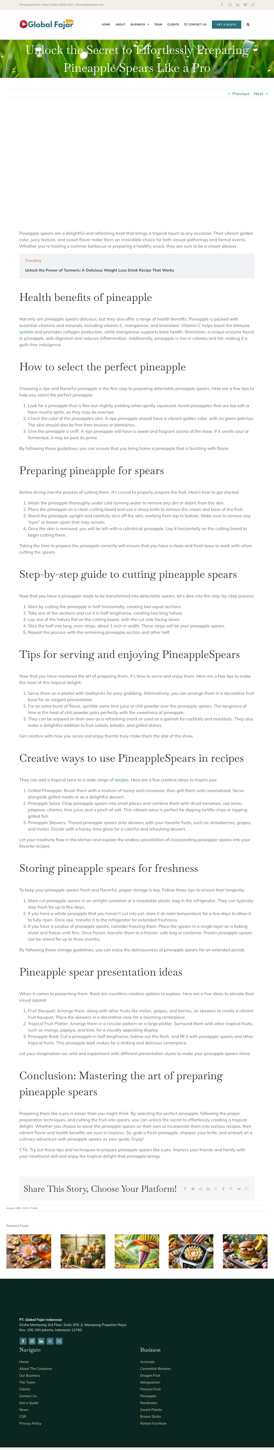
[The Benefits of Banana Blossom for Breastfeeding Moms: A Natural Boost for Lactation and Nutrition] (137, 1237)
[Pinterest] (231, 1188)
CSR (22, 1416)
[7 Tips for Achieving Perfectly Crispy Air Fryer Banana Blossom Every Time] (191, 1237)
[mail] (59, 1341)
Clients (24, 1389)
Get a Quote (29, 1403)
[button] (248, 24)
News (23, 1409)
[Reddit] (200, 1188)
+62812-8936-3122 (61, 4)
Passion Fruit (150, 1389)
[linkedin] (41, 1341)
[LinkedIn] (208, 1188)
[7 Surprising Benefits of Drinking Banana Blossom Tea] (28, 1237)
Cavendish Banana (155, 1368)
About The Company (35, 1368)
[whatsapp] (50, 1341)
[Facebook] (185, 1188)
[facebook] (23, 1341)
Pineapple (148, 1396)
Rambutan (148, 1403)
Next (258, 93)
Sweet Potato (151, 1409)
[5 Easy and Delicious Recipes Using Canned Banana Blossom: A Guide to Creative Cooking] (83, 1237)
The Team (27, 1382)
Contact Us (28, 1396)
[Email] (246, 1188)
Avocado (147, 1362)
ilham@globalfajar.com (90, 4)
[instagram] (32, 1341)
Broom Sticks (150, 1416)
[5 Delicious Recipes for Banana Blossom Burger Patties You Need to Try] (245, 1237)
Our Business (29, 1375)
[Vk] (239, 1188)
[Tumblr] (223, 1188)
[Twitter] (193, 1188)
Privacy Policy (30, 1423)
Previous (241, 93)
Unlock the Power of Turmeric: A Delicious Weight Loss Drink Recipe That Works (99, 270)
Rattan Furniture (153, 1423)
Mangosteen (150, 1382)
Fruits (34, 1208)
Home (24, 1362)
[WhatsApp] (215, 1188)
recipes (122, 779)
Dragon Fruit (150, 1375)
